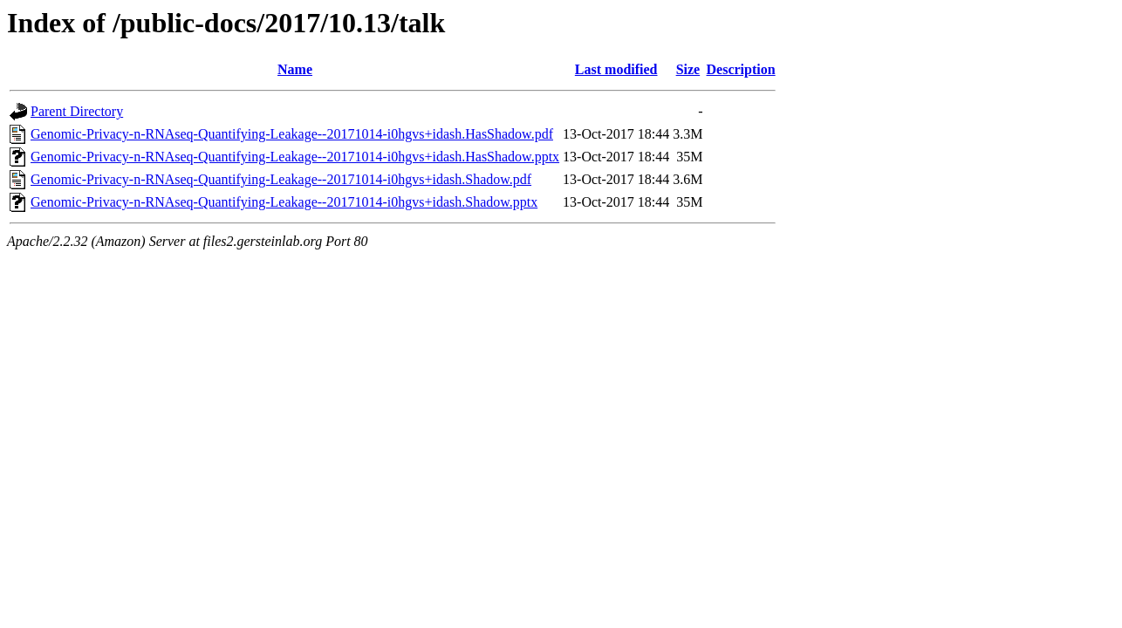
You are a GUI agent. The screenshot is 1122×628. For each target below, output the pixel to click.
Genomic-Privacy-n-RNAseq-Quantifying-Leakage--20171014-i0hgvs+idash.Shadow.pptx (284, 202)
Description (741, 69)
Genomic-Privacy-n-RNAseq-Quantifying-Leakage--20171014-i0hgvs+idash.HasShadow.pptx (295, 156)
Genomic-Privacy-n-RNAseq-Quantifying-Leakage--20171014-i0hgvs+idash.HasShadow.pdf (292, 133)
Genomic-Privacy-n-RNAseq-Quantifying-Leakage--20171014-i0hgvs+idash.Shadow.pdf (281, 179)
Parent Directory (77, 111)
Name (294, 69)
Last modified (616, 69)
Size (688, 69)
